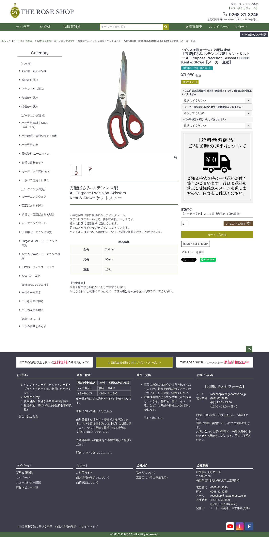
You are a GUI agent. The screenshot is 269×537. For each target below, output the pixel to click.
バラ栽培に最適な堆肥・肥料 (39, 135)
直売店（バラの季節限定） (152, 477)
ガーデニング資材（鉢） (37, 171)
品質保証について (87, 482)
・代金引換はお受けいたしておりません (204, 119)
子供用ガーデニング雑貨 (37, 232)
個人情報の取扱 (66, 526)
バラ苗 (25, 27)
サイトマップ (89, 526)
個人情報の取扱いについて (92, 477)
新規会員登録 (24, 472)
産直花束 (195, 27)
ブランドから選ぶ (33, 88)
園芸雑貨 (74, 27)
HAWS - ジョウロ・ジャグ (38, 267)
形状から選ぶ (30, 97)
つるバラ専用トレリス (35, 180)
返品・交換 (144, 375)
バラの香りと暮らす (34, 326)
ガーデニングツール (34, 223)
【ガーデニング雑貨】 (23, 41)
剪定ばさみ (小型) (32, 205)
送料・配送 (84, 375)
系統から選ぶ (30, 79)
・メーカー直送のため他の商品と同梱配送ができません (213, 107)
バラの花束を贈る (33, 310)
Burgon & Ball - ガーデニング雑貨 (39, 243)
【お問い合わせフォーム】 (224, 387)
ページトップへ (249, 349)
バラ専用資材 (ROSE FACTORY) (35, 125)
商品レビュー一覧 (27, 487)
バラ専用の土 (30, 144)
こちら (34, 416)
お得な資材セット (33, 162)
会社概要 (202, 465)
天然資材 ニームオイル (36, 153)
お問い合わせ (205, 375)
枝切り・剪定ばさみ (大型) (38, 214)
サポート (82, 465)
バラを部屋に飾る (33, 301)
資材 (46, 27)
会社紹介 (142, 465)
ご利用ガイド (84, 472)
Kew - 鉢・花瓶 (31, 276)
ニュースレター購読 (28, 482)
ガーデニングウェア (34, 196)
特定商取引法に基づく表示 (35, 526)
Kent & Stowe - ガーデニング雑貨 (54, 41)
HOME (4, 41)
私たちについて (145, 472)
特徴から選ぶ (30, 106)
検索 (166, 27)
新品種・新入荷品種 (34, 71)
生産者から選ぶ (31, 292)
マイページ (221, 27)
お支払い (22, 375)
